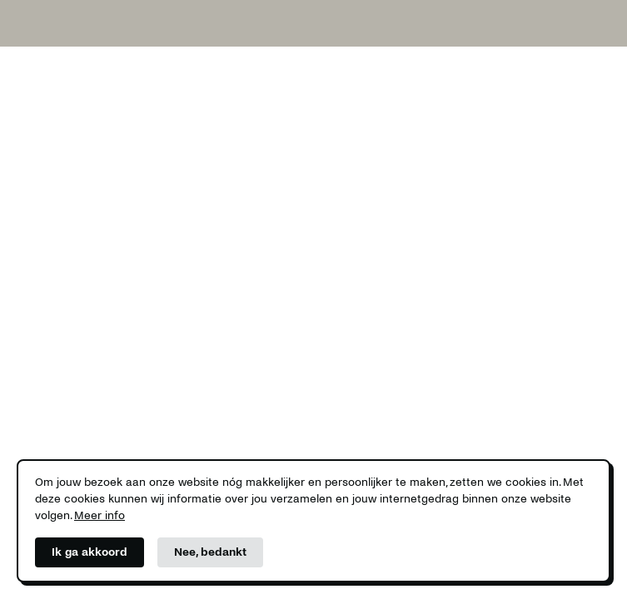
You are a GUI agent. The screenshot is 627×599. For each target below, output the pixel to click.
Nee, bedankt (210, 552)
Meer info (99, 515)
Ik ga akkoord (89, 552)
